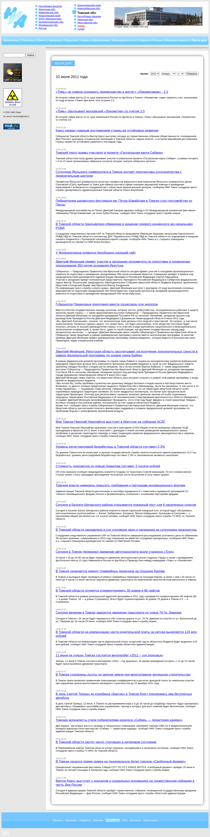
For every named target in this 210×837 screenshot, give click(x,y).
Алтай (80, 29)
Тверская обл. (85, 19)
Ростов (42, 28)
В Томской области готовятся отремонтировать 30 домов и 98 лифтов (108, 590)
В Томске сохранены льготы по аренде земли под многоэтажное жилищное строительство (123, 674)
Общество (71, 40)
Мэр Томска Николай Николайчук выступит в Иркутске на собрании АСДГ (110, 421)
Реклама (98, 820)
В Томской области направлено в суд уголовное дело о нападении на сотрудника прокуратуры (126, 529)
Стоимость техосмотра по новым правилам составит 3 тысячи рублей (108, 466)
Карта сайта (150, 820)
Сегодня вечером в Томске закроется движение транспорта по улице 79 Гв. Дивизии (118, 612)
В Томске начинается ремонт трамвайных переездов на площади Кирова (110, 571)
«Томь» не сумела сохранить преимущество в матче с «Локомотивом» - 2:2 (112, 92)
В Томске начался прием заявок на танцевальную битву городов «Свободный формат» (121, 761)
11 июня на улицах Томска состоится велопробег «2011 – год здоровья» (109, 655)
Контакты (135, 820)
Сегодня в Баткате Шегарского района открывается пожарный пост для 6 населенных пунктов (126, 505)
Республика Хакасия (89, 16)
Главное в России (150, 40)
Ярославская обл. (87, 22)
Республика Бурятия (50, 6)
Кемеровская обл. (49, 12)
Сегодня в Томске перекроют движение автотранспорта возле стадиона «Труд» (115, 552)
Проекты (57, 820)
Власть (41, 40)
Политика (27, 40)
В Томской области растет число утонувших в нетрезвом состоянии (106, 742)
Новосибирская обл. (89, 8)
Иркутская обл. (47, 9)
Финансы (55, 40)
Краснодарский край (89, 5)
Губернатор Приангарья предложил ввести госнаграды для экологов (107, 304)
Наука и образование (94, 40)
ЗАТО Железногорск (50, 18)
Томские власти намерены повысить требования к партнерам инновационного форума (120, 485)
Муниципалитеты (124, 40)
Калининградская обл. (51, 22)
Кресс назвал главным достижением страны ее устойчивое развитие (107, 130)
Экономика (11, 40)
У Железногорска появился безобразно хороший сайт (96, 252)
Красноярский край (49, 15)
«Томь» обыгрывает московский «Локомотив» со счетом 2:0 (100, 111)
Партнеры (71, 820)
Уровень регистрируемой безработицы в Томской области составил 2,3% (110, 446)
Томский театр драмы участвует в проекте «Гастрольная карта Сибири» (109, 152)
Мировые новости (177, 40)
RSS (124, 820)
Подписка (84, 820)
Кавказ (81, 25)
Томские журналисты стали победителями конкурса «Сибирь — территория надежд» (119, 720)
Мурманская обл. (48, 25)
